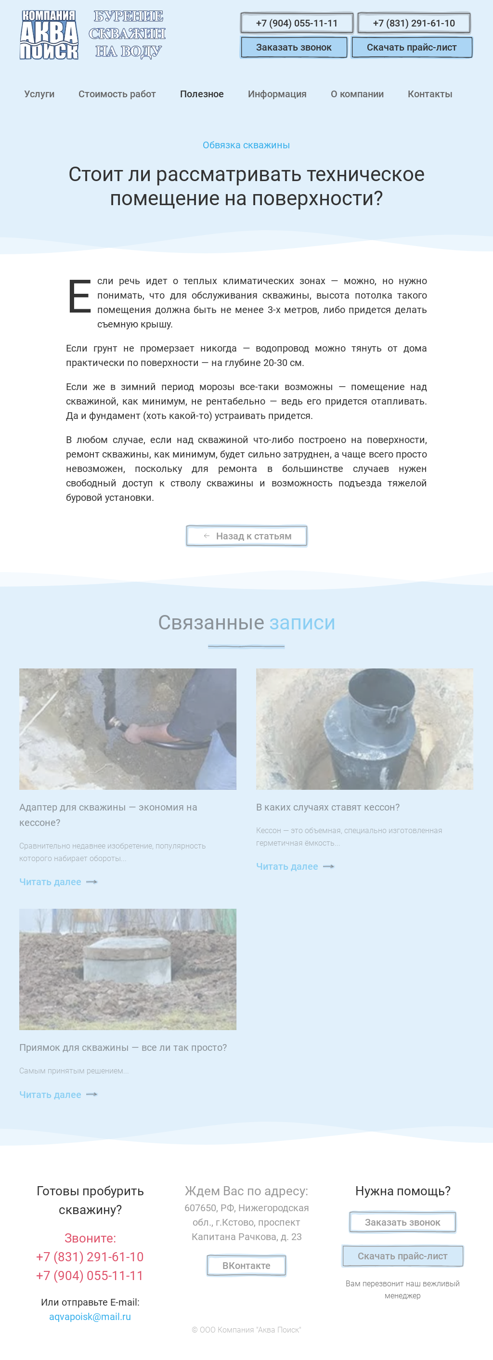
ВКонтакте (246, 1265)
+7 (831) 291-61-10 (414, 23)
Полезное (202, 94)
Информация (277, 94)
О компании (357, 94)
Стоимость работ (117, 94)
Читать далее (50, 882)
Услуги (39, 94)
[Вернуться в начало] (92, 35)
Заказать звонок (294, 47)
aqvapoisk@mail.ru (90, 1316)
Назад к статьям (247, 536)
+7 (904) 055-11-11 (297, 23)
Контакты (430, 94)
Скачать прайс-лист (412, 47)
